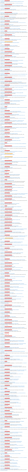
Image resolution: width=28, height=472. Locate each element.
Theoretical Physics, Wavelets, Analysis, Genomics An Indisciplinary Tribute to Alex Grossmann (13, 31)
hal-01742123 (2, 407)
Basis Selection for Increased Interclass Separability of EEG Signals (9, 114)
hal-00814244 (2, 192)
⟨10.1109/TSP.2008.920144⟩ (21, 236)
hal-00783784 (2, 355)
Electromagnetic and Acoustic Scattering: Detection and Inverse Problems (10, 453)
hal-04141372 (2, 12)
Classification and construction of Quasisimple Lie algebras (8, 444)
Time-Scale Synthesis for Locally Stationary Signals (7, 52)
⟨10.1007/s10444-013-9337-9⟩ (16, 101)
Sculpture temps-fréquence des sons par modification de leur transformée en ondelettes (12, 327)
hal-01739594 (2, 413)
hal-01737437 (2, 156)
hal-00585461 (2, 176)
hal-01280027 (2, 434)
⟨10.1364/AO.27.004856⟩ (15, 460)
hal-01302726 (2, 142)
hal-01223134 (2, 378)
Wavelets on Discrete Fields (4, 405)
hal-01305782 (2, 446)
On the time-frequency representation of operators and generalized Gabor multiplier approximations (14, 193)
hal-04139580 (2, 8)
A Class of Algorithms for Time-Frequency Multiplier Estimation (9, 133)
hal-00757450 (2, 110)
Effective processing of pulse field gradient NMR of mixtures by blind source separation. (12, 137)
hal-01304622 (2, 358)
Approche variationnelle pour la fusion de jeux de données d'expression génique (11, 209)
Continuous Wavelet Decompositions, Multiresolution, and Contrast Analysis (10, 424)
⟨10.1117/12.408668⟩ (3, 338)
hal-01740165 (2, 322)
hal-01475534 (2, 77)
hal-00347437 (2, 262)
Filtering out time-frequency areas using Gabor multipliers (8, 56)
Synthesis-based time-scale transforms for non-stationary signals (9, 21)
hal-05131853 (2, 38)
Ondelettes (1, 333)
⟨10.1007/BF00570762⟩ (17, 466)
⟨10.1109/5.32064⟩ (15, 448)
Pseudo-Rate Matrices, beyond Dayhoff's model (6, 24)
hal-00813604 (2, 186)
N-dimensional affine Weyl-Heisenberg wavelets (6, 411)
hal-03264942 (2, 16)
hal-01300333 (2, 350)
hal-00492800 (2, 189)
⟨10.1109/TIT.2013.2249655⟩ (22, 118)
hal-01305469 (2, 381)
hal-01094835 (2, 73)
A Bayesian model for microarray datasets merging (7, 154)
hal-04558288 (2, 0)
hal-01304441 (2, 440)
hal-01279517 (2, 410)
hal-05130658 (2, 48)
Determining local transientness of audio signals (7, 292)
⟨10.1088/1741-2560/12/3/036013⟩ (19, 87)
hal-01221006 (2, 153)
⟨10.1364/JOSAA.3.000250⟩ (3, 470)
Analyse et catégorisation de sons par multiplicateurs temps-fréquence (10, 222)
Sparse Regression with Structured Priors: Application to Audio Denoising (10, 269)
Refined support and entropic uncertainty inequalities (7, 117)
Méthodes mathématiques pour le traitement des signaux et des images (10, 174)
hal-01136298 (2, 170)
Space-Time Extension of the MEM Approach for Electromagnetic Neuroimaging (11, 66)
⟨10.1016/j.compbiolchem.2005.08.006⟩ (19, 287)
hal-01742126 (2, 437)
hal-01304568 (2, 452)
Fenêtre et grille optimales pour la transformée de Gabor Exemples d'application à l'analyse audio (13, 89)
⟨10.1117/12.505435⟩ (3, 307)
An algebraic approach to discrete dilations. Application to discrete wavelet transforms (12, 340)
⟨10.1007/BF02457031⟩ (15, 463)
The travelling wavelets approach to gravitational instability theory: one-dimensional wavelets (13, 343)
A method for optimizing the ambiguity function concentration (8, 164)
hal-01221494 (2, 375)
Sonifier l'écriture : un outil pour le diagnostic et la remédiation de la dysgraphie (11, 151)
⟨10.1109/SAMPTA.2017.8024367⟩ (8, 79)
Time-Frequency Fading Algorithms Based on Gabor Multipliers (9, 45)
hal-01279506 (2, 423)
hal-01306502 (2, 449)
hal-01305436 (2, 401)
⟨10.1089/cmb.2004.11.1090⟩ (20, 296)
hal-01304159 (2, 426)
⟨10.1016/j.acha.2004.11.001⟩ (22, 284)
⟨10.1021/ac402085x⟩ (16, 138)
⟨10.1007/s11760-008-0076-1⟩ (20, 229)
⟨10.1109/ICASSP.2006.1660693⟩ (18, 267)
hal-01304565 (2, 388)
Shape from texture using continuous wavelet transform (8, 336)
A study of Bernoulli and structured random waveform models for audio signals (11, 280)
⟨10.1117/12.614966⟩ (3, 233)
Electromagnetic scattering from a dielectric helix (7, 459)
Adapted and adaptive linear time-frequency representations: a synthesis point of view (12, 120)
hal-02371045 (2, 62)
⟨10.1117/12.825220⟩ (19, 226)
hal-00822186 (2, 122)
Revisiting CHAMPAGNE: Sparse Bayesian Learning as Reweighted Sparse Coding (11, 5)
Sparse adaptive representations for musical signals (7, 273)
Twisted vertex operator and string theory (6, 456)
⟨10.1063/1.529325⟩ (18, 442)
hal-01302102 (2, 361)
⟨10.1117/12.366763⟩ (5, 353)
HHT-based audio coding (3, 130)
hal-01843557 (2, 65)
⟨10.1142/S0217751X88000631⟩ (23, 457)
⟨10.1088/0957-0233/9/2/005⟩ (20, 370)
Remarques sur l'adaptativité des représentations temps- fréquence (9, 309)
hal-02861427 (2, 44)
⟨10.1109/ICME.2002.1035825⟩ (4, 325)
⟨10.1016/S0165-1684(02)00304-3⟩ (4, 318)
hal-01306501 (2, 329)
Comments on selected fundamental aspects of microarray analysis (9, 286)
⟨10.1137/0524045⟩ (19, 425)
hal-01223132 (2, 385)
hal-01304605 (2, 420)
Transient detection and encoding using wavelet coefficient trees (9, 330)
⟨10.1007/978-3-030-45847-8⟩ (11, 33)
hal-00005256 (2, 342)
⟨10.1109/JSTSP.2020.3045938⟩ (4, 47)
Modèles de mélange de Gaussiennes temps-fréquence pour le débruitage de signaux (12, 187)
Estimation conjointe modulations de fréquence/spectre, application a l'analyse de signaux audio (13, 127)
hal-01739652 (2, 416)
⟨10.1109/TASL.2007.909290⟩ (4, 250)
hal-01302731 (2, 106)
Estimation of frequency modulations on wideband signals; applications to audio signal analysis (13, 123)
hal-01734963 (2, 150)
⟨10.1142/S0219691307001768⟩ (4, 261)
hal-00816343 (2, 272)
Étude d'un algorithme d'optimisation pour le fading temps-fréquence (9, 42)
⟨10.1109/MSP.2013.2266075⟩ (19, 121)
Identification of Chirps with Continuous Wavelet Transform (8, 395)
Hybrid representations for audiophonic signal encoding (8, 316)
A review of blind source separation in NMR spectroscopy (8, 103)
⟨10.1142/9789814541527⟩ (5, 454)
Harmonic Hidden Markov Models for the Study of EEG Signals (8, 190)
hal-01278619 (2, 113)
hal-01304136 (2, 394)
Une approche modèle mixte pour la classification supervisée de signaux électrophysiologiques (13, 161)
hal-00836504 (2, 126)
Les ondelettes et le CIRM (3, 171)
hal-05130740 (2, 4)
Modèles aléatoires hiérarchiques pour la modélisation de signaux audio (10, 219)
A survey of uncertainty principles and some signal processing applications (10, 111)
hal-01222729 (2, 431)
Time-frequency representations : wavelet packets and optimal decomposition (11, 435)
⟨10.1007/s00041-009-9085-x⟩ (21, 194)
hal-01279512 (2, 391)
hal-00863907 (2, 119)
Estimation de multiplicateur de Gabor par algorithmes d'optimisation (9, 203)
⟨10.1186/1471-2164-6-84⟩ (12, 278)
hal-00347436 (2, 244)
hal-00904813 (2, 99)
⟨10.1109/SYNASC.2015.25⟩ (22, 83)
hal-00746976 (2, 116)
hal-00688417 (2, 179)
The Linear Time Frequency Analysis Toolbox (6, 167)
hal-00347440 (2, 279)
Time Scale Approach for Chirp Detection (6, 312)
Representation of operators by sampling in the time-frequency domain (10, 177)
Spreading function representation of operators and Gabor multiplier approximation (11, 252)
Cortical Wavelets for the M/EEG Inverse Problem (7, 49)
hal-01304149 (2, 346)
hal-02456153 (2, 55)
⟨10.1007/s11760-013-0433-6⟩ (18, 131)
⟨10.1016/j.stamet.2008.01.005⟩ (17, 242)
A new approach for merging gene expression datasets (7, 184)
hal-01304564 (2, 332)
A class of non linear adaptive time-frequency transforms (8, 9)
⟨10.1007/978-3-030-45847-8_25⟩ (9, 19)
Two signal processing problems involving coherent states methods (9, 347)
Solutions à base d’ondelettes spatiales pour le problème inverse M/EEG (10, 28)
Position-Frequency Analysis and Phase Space (6, 417)
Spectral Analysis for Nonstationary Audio (6, 70)
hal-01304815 (2, 319)
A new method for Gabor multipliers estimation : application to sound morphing (11, 196)
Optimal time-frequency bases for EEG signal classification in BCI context (10, 140)
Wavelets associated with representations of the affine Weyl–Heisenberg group (11, 441)
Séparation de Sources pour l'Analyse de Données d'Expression (9, 320)
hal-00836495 (2, 139)
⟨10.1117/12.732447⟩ (3, 257)
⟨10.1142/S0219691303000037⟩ (4, 314)
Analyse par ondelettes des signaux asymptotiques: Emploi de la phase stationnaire (11, 450)
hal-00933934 (2, 136)
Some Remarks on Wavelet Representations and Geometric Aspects (9, 414)
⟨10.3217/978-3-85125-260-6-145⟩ (20, 115)
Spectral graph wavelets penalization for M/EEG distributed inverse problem (10, 39)
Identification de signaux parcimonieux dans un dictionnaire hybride (9, 263)
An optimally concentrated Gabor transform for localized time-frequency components (12, 100)
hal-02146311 (2, 59)
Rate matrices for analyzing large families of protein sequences (9, 289)
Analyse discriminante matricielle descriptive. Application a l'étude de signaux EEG (11, 92)
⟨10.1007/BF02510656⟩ (21, 341)
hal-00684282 (2, 183)
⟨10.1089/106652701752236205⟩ (19, 290)
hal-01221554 (2, 166)
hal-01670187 (2, 69)
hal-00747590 (2, 163)
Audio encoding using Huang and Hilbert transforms (7, 199)
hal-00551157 (2, 202)
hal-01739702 (2, 398)
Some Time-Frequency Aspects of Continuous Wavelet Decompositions (10, 438)
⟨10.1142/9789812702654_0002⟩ (4, 303)
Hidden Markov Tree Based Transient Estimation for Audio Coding (9, 323)
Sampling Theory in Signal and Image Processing (7, 180)
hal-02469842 (2, 51)
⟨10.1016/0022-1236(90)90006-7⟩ (19, 445)
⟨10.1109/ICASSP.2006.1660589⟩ (6, 271)
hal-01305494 (2, 365)
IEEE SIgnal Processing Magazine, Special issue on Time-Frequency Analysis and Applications (13, 143)
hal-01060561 (2, 102)
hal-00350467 (2, 282)
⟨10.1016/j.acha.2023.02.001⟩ (22, 22)
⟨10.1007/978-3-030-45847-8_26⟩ (15, 26)
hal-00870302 (2, 132)
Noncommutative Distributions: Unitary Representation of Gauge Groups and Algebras (12, 421)
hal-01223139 (2, 372)
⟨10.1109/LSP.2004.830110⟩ (18, 293)
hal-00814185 (2, 339)
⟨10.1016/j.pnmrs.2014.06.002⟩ (4, 105)
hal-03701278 (2, 41)
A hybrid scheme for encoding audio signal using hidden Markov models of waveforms (12, 283)
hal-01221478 (2, 404)
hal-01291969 (2, 160)
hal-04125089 (2, 326)
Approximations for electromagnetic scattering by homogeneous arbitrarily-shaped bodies (12, 447)
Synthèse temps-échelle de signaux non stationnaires (7, 35)
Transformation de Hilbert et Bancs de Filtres (6, 408)
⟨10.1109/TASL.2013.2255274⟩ (4, 135)
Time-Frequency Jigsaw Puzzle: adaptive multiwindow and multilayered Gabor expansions (12, 259)
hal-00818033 (2, 129)
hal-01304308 (2, 443)
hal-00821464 (2, 173)
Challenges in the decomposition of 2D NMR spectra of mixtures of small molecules (11, 60)
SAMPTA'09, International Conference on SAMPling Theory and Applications (10, 206)
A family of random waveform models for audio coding (7, 266)
